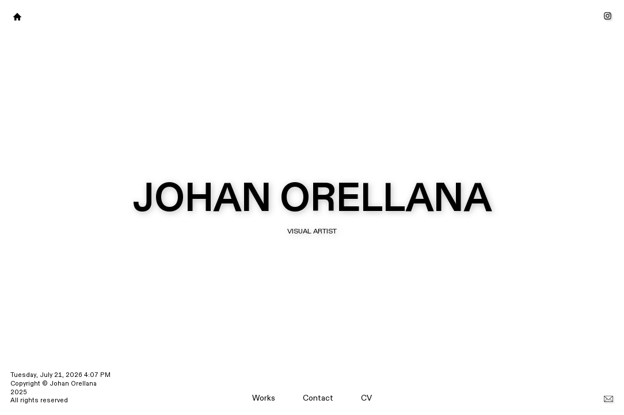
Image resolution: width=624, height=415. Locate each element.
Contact (318, 398)
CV (366, 398)
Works (263, 398)
